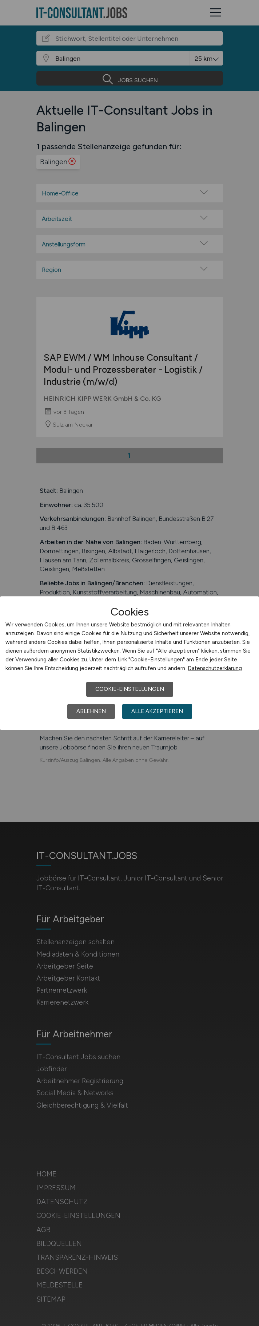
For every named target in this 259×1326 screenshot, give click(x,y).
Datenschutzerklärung (215, 668)
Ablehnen (91, 711)
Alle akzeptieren (157, 711)
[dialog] (129, 663)
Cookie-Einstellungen (129, 689)
